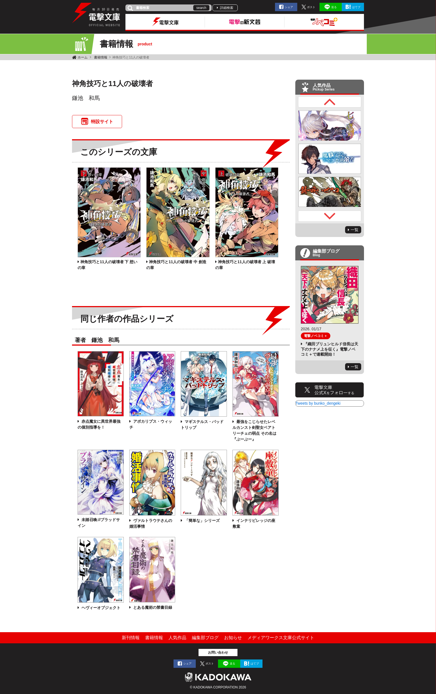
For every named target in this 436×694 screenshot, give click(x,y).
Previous (329, 101)
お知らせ (233, 637)
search (201, 8)
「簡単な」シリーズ (202, 520)
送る (334, 7)
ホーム (83, 57)
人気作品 (177, 637)
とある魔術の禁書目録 (152, 607)
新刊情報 (131, 637)
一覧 (354, 230)
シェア (289, 7)
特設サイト (102, 121)
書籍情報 (100, 57)
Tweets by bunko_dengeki (318, 403)
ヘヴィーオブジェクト (100, 607)
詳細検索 (226, 8)
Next (329, 216)
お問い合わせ (218, 652)
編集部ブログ (205, 637)
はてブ (356, 7)
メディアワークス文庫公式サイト (280, 637)
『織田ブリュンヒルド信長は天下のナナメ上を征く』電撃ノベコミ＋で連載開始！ (329, 349)
